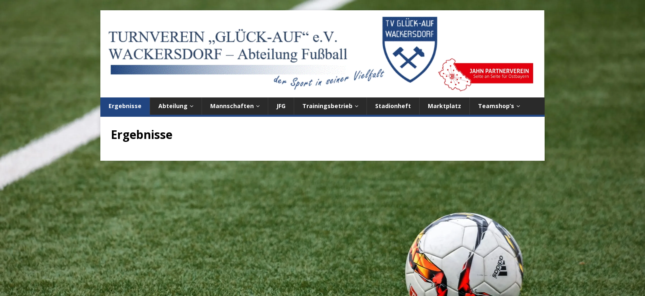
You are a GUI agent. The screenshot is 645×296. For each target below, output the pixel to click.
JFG (280, 106)
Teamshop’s (496, 106)
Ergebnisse (125, 106)
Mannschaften (232, 106)
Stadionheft (393, 106)
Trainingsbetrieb (327, 106)
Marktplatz (444, 106)
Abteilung (173, 106)
